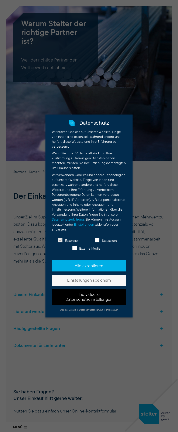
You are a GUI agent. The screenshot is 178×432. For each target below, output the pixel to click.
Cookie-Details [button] (68, 306)
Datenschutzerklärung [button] (91, 306)
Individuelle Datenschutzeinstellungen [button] (89, 293)
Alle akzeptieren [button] (89, 263)
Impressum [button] (112, 306)
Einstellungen (84, 221)
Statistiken (106, 237)
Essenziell (68, 237)
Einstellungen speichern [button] (89, 277)
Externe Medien (87, 245)
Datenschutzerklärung (68, 216)
